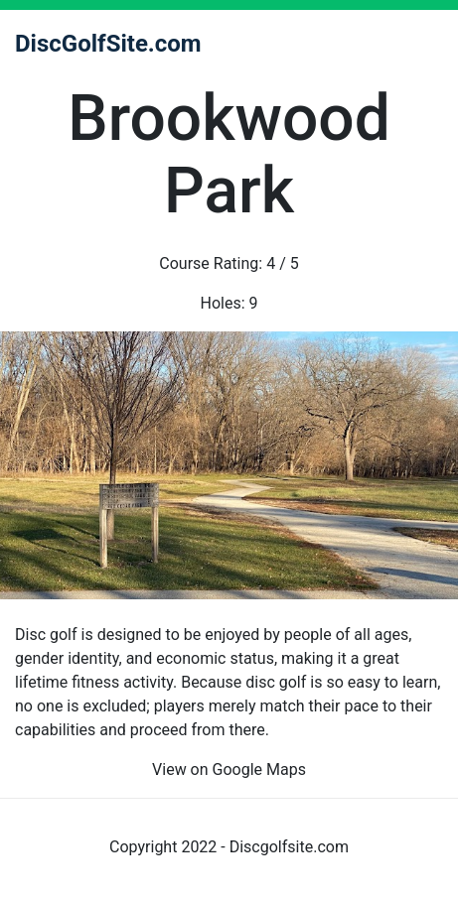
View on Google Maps (229, 769)
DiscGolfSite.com (108, 44)
